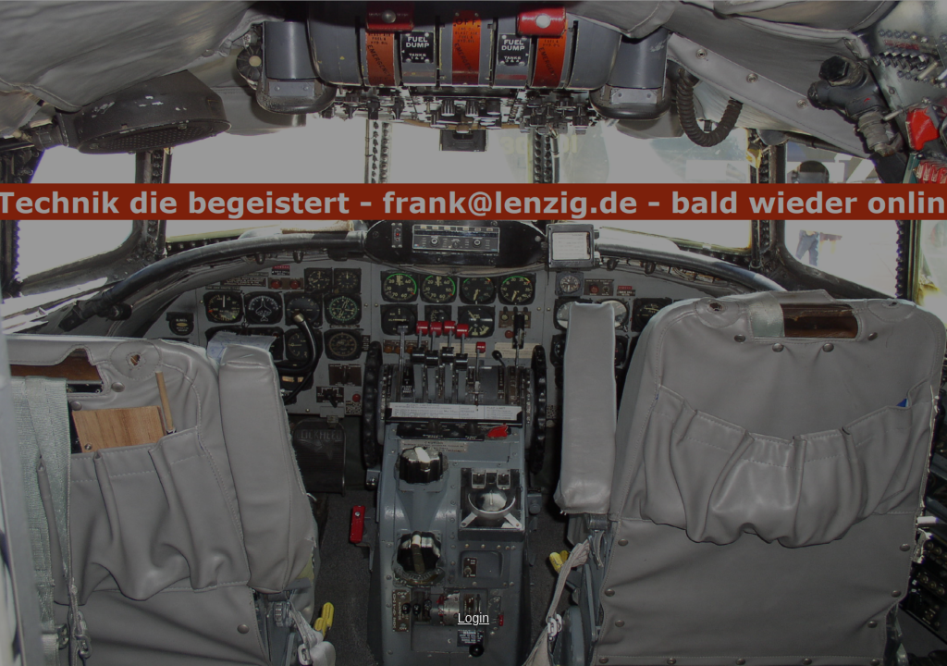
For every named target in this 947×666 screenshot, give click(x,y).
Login (473, 617)
